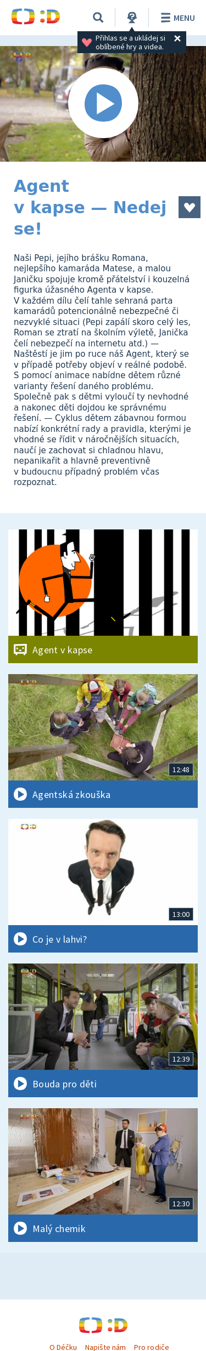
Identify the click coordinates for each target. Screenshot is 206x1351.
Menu (176, 17)
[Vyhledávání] (98, 17)
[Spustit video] (103, 104)
